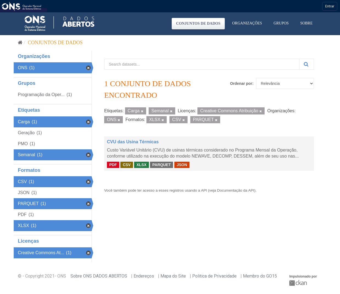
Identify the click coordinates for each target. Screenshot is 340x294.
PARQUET (161, 165)
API (204, 190)
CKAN (298, 283)
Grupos (281, 23)
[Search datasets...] (201, 64)
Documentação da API (235, 190)
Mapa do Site (173, 276)
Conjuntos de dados (198, 23)
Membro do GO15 (260, 276)
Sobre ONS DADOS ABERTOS (98, 276)
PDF (113, 165)
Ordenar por (241, 83)
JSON (182, 165)
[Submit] (306, 64)
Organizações (247, 23)
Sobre (306, 23)
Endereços (144, 276)
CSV (127, 165)
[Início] (20, 42)
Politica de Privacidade (214, 276)
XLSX (142, 165)
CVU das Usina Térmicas (133, 141)
